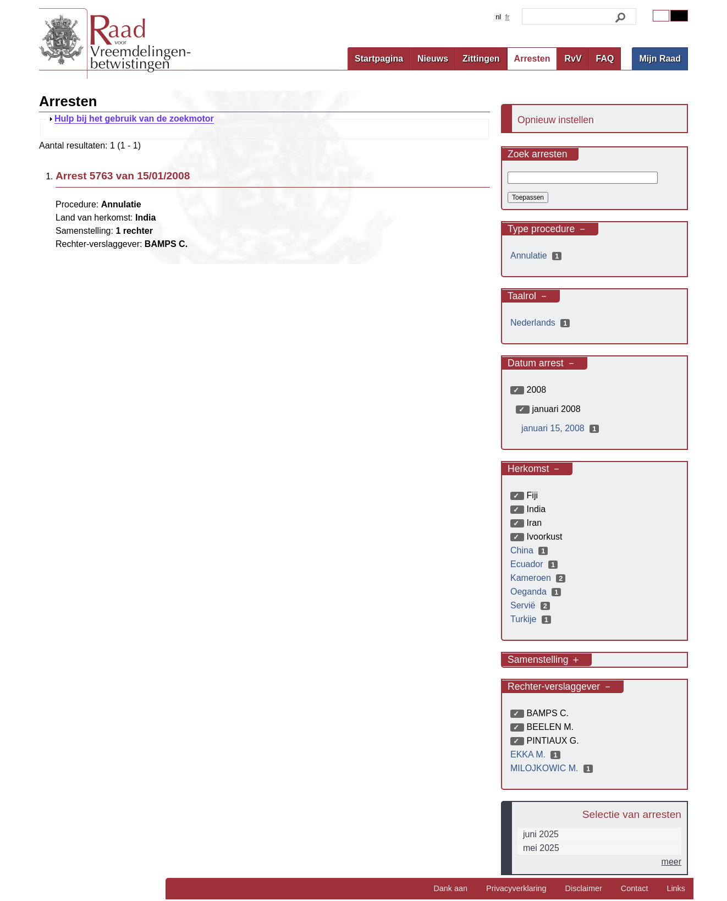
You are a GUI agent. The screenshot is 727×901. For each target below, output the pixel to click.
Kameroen (539, 578)
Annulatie (537, 255)
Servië (531, 605)
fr (507, 17)
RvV (572, 58)
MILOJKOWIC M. (553, 768)
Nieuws (432, 58)
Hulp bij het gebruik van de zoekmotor (134, 119)
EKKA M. (536, 754)
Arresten (532, 58)
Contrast (679, 15)
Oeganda (537, 591)
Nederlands (541, 322)
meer (671, 861)
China (530, 550)
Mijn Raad (660, 58)
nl (498, 17)
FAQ (605, 58)
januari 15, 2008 (561, 428)
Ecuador (535, 564)
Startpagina (379, 58)
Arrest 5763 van (123, 176)
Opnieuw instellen (555, 119)
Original (661, 15)
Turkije (532, 619)
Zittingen (481, 58)
